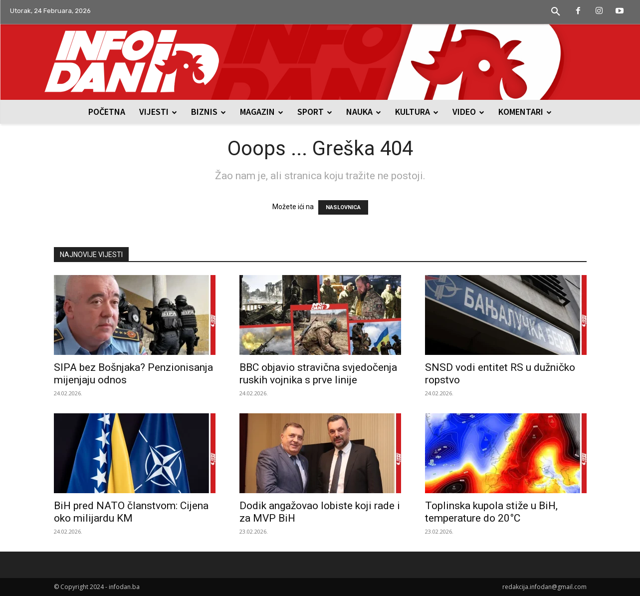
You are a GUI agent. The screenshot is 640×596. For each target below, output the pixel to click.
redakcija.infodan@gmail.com (544, 587)
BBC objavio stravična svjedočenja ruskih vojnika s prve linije (318, 373)
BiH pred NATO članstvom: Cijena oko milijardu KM (131, 512)
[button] (556, 12)
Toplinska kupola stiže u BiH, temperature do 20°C (491, 512)
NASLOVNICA (343, 207)
